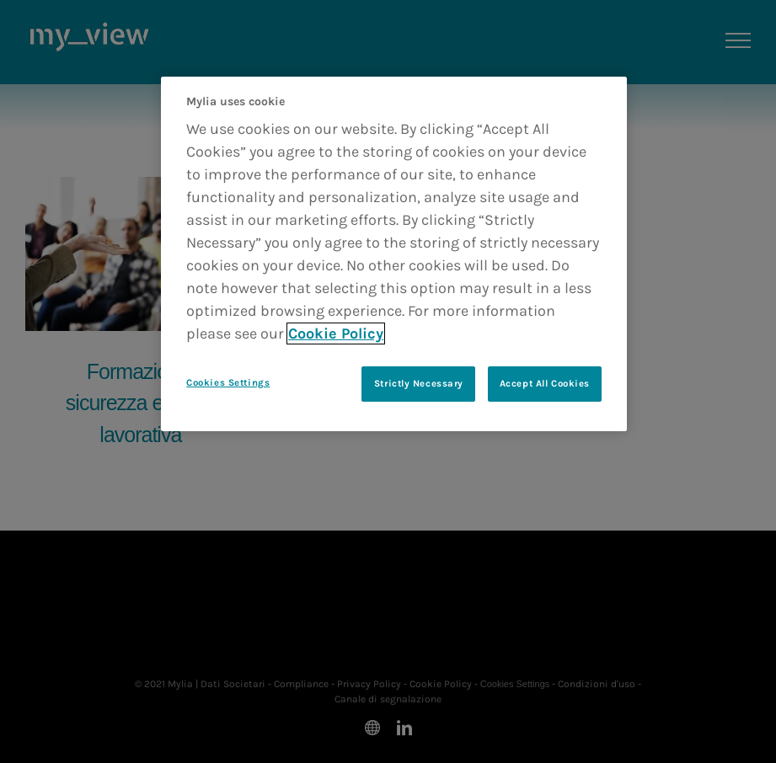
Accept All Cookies (545, 383)
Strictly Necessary (418, 383)
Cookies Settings (228, 382)
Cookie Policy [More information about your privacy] (335, 333)
